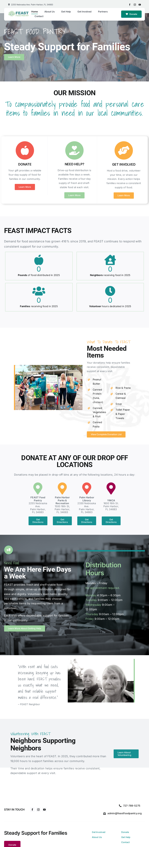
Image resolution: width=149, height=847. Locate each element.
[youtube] (140, 5)
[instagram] (135, 5)
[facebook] (130, 5)
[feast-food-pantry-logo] (18, 12)
